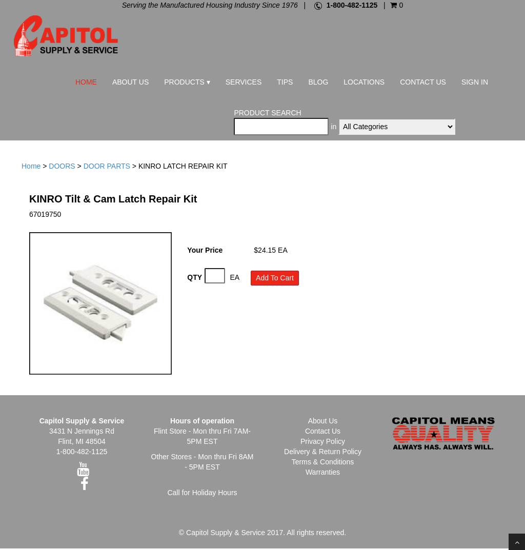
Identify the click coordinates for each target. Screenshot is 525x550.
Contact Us (423, 82)
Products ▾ (187, 82)
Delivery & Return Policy (322, 453)
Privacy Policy (322, 443)
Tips (285, 82)
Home (86, 82)
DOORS (62, 168)
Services (244, 82)
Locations (364, 82)
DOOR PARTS (107, 168)
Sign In (474, 82)
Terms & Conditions (323, 463)
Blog (318, 82)
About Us (130, 82)
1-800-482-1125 (352, 5)
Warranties (323, 474)
